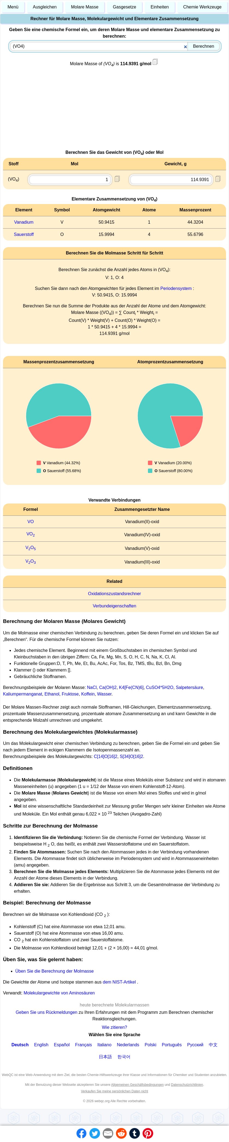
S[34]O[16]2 (131, 756)
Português (172, 1044)
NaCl (92, 687)
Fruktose (70, 694)
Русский (195, 1044)
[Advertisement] (114, 111)
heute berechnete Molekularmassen (114, 1005)
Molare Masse (84, 7)
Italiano (104, 1044)
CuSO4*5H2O (160, 687)
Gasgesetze (124, 7)
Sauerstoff (24, 234)
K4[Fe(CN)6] (131, 687)
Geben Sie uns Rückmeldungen (47, 1012)
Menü (12, 7)
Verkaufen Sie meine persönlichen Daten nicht (114, 1091)
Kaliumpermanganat (22, 694)
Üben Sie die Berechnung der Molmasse (54, 971)
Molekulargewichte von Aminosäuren (59, 993)
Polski (150, 1044)
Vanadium (24, 222)
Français (83, 1044)
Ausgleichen (44, 7)
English (41, 1044)
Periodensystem (176, 288)
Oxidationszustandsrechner (114, 593)
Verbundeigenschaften (114, 606)
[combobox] (115, 46)
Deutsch (20, 1044)
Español (62, 1044)
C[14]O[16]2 (105, 756)
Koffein (88, 694)
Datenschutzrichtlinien (187, 1085)
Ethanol (51, 694)
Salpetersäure (189, 687)
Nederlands (128, 1044)
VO (31, 521)
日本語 (105, 1056)
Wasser (104, 694)
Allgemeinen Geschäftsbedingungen (137, 1085)
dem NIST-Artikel (119, 982)
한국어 (123, 1056)
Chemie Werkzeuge (202, 7)
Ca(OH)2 (108, 687)
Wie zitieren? (114, 1027)
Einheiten (160, 7)
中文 (213, 1044)
